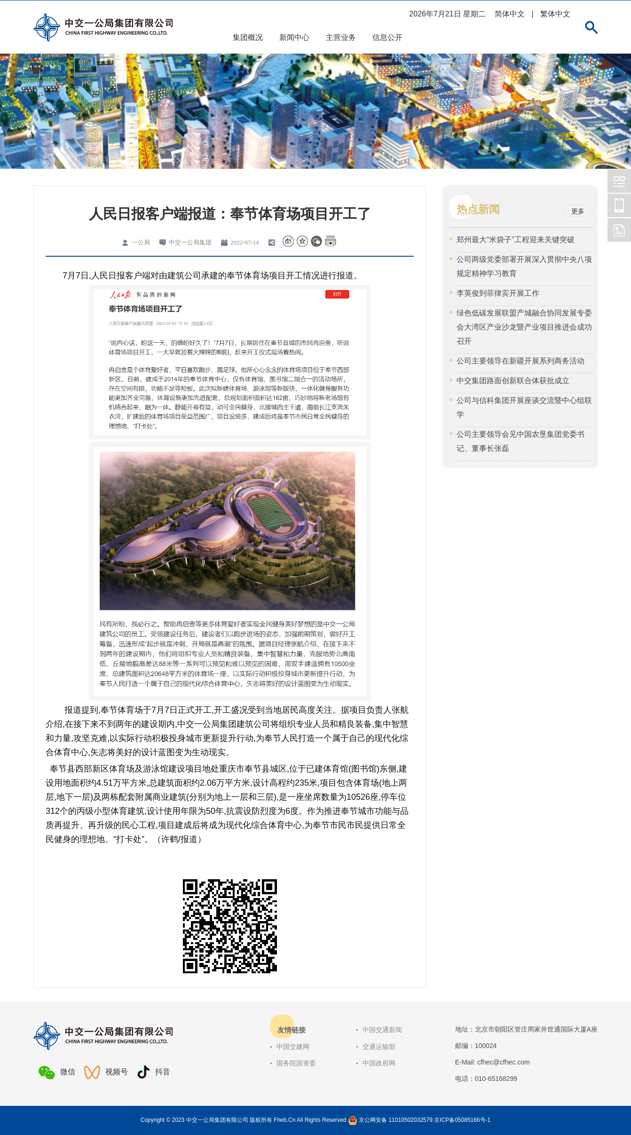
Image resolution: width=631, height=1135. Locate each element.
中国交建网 (292, 1046)
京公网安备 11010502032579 (396, 1120)
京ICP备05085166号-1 (462, 1120)
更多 (577, 211)
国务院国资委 (296, 1063)
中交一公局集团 (619, 181)
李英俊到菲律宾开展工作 (498, 293)
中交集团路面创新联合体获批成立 (513, 381)
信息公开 (387, 37)
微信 (56, 1072)
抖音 (153, 1072)
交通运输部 (379, 1046)
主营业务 (341, 37)
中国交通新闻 (382, 1029)
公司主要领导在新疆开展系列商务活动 (520, 361)
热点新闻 (478, 209)
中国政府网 (379, 1063)
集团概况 (248, 37)
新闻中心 (294, 37)
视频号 (106, 1072)
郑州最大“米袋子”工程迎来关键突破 (516, 240)
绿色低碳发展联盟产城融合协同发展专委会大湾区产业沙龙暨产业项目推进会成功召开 (524, 327)
